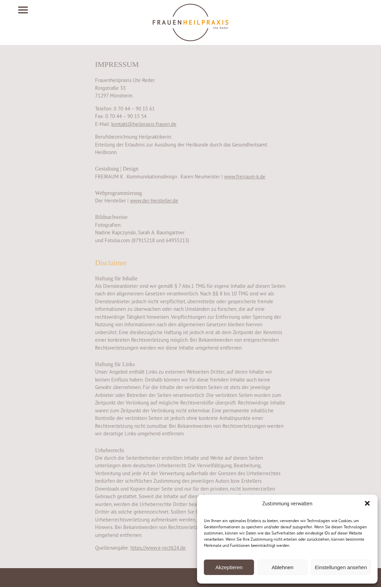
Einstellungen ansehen (341, 567)
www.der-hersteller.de (154, 200)
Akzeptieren (228, 567)
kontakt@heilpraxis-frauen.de (143, 124)
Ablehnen (282, 567)
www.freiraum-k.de (244, 176)
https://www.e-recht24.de (158, 547)
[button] (367, 503)
